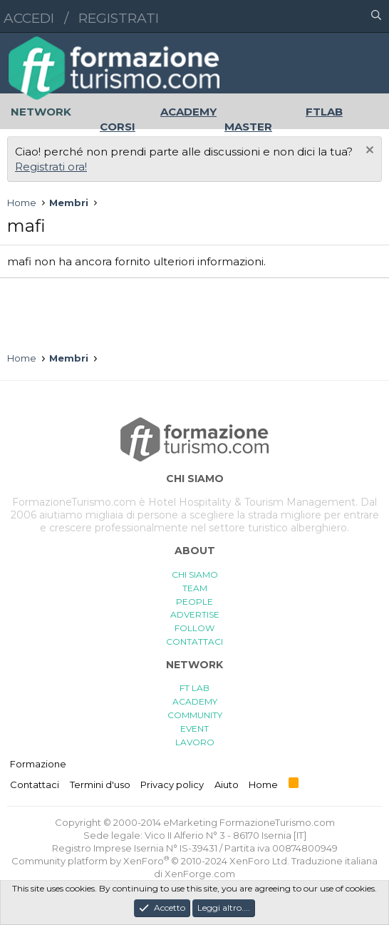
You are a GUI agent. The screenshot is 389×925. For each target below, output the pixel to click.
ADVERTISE (194, 614)
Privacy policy (172, 784)
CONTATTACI (194, 641)
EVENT (194, 728)
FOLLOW (194, 628)
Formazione (38, 764)
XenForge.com (200, 873)
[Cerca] (376, 16)
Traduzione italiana (334, 861)
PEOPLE (194, 601)
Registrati (118, 18)
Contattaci (34, 784)
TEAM (194, 588)
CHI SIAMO (195, 574)
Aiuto (226, 784)
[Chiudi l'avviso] (368, 151)
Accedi (29, 18)
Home (263, 784)
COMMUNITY (194, 715)
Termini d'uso (100, 784)
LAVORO (194, 742)
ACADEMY (194, 701)
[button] (314, 16)
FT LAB (194, 688)
